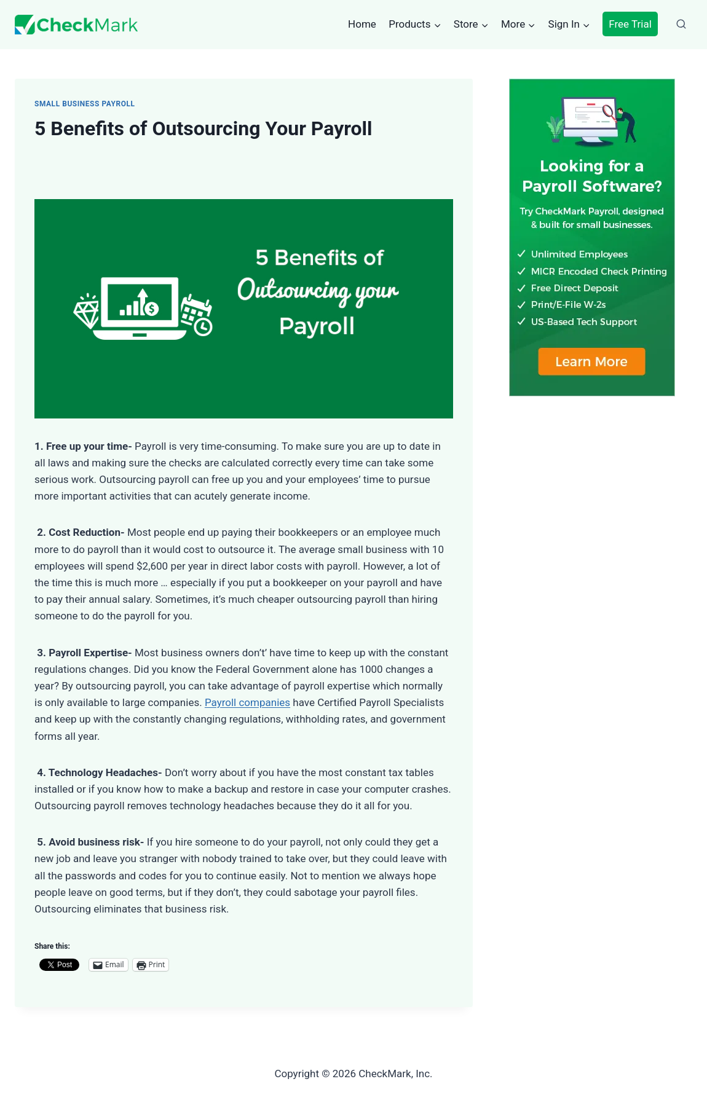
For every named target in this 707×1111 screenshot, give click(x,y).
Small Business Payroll (84, 104)
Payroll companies (247, 702)
